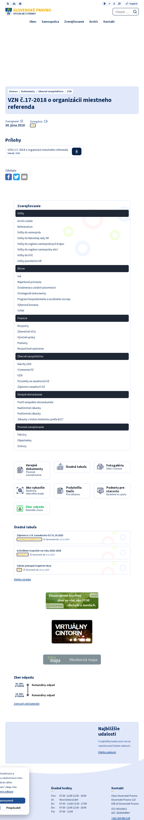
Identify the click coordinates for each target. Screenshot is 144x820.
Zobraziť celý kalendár (27, 646)
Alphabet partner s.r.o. (126, 802)
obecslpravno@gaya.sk (124, 764)
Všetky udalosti (107, 694)
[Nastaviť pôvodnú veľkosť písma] (114, 3)
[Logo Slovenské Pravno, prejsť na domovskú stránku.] (28, 11)
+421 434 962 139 (120, 760)
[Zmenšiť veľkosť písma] (110, 3)
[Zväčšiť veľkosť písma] (119, 3)
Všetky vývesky (22, 521)
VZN (33, 68)
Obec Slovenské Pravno (125, 806)
